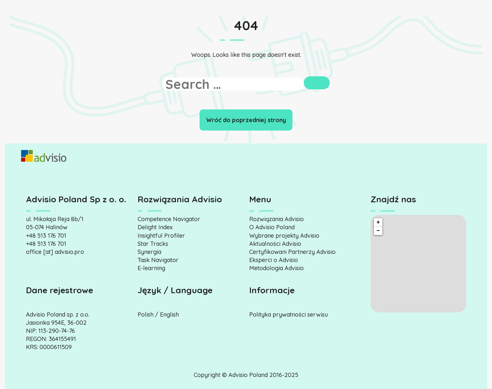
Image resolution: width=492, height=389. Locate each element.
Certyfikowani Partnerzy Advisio (292, 252)
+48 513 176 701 (46, 235)
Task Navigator (158, 260)
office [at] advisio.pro (55, 252)
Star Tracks (153, 243)
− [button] (378, 231)
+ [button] (378, 222)
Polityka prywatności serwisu (288, 314)
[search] (233, 84)
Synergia (149, 252)
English (169, 314)
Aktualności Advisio (275, 243)
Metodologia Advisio (276, 268)
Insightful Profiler (161, 235)
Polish (146, 314)
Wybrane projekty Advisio (284, 235)
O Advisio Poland (272, 227)
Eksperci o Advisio (273, 260)
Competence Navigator (169, 219)
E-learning (151, 268)
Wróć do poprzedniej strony (246, 120)
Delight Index (155, 227)
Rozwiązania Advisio (276, 219)
